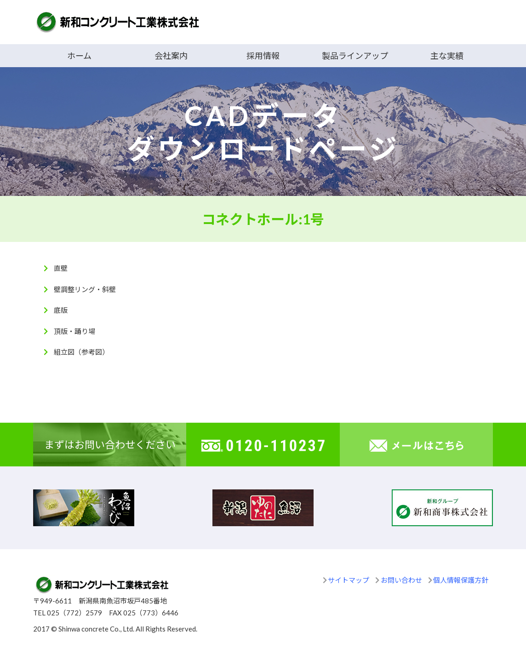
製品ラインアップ (355, 56)
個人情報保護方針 (460, 580)
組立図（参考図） (81, 352)
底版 (61, 310)
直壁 (61, 268)
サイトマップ (348, 580)
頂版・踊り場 (74, 331)
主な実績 (446, 56)
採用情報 (263, 56)
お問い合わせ (401, 580)
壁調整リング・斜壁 (85, 289)
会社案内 (171, 56)
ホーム (79, 56)
